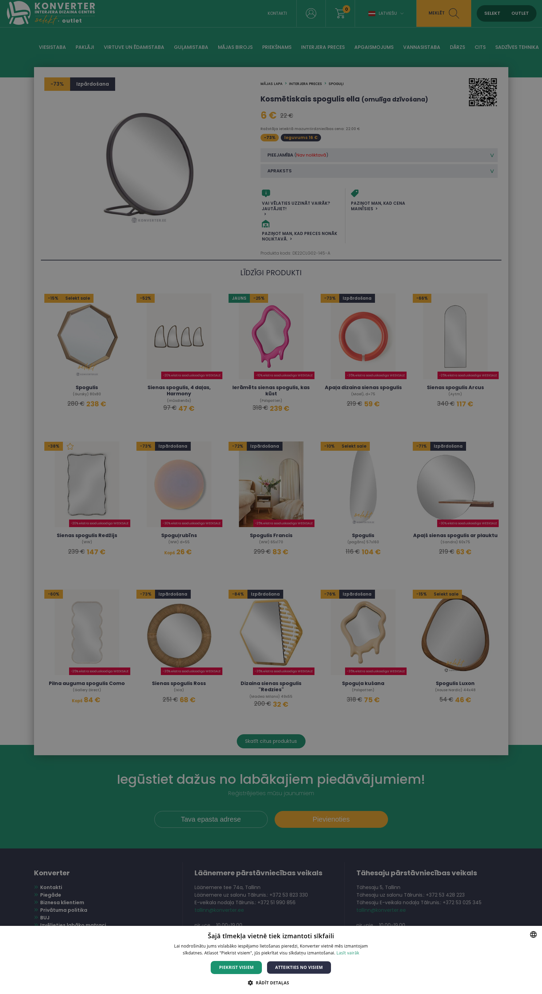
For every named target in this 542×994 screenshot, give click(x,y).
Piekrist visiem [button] (236, 967)
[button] (271, 982)
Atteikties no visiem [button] (299, 967)
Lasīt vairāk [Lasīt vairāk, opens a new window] (347, 953)
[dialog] (271, 497)
